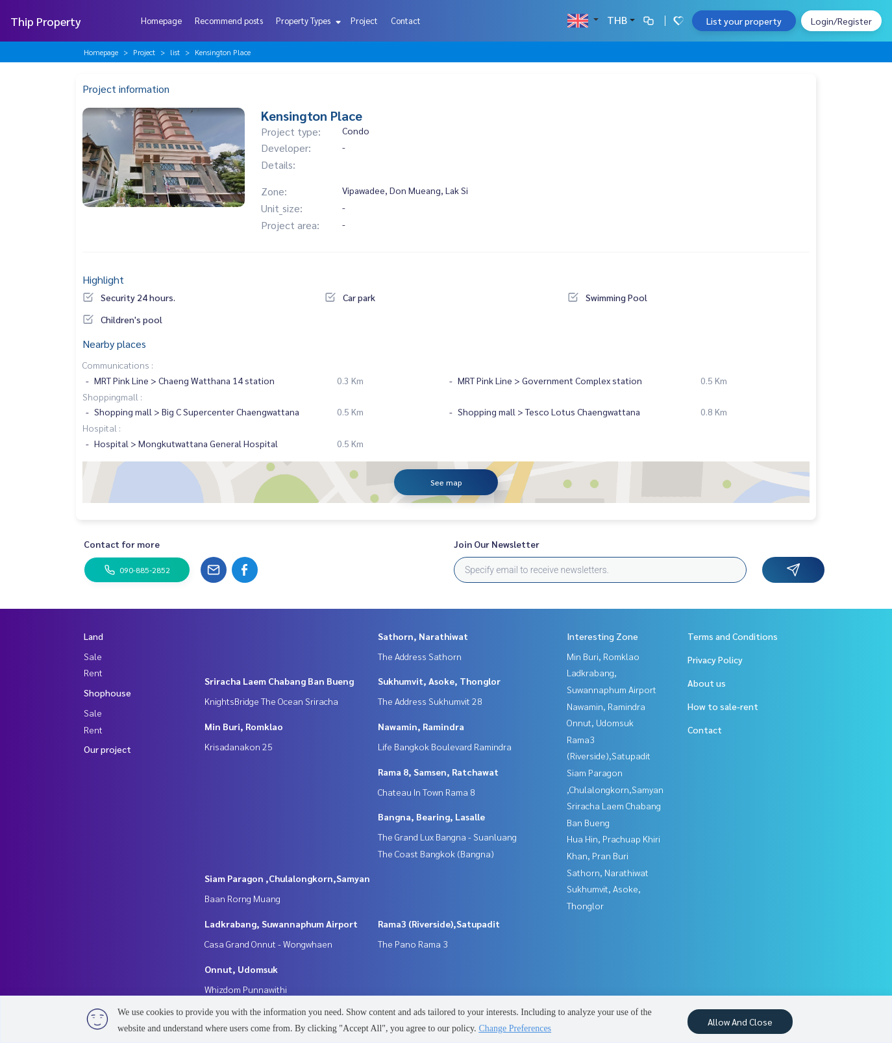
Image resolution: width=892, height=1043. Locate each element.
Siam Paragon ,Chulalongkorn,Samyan (287, 878)
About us (707, 683)
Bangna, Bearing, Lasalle (431, 816)
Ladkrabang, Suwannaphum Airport (281, 923)
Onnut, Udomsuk (241, 969)
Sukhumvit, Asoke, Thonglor (439, 681)
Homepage (161, 20)
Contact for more (122, 544)
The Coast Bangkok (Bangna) (436, 853)
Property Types (307, 20)
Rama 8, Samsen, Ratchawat (438, 772)
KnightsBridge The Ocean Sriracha (271, 701)
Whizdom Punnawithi (245, 989)
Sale (93, 656)
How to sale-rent (723, 706)
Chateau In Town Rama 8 (426, 792)
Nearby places (114, 343)
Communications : (117, 365)
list (175, 52)
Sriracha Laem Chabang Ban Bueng (279, 681)
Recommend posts (229, 20)
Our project (107, 749)
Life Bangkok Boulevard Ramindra (445, 746)
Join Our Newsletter (496, 544)
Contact (406, 20)
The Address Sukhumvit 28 (430, 701)
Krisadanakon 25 (238, 746)
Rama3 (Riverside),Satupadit (439, 923)
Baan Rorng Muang (242, 898)
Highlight (103, 279)
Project (364, 20)
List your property (744, 21)
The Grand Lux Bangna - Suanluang (447, 836)
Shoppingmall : (112, 396)
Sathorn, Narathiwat (423, 636)
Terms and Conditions (733, 636)
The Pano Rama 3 (413, 944)
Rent (93, 672)
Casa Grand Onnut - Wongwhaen (268, 944)
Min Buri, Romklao (243, 726)
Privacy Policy (715, 659)
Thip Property (45, 21)
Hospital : (101, 428)
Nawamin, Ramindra (421, 726)
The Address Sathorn (420, 656)
